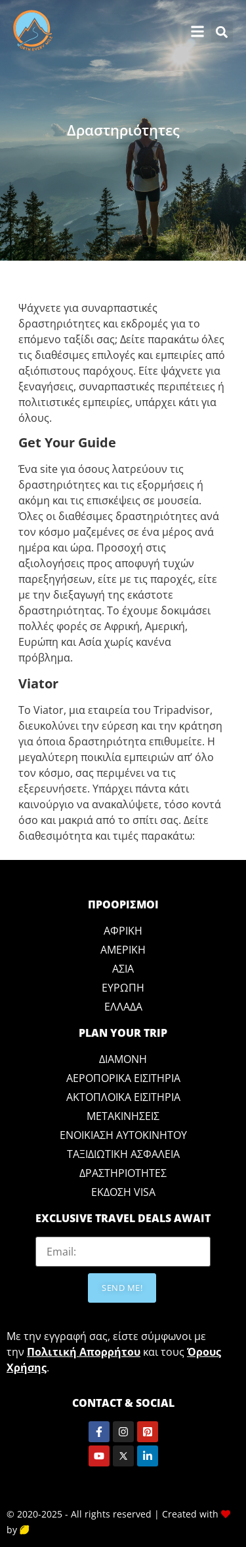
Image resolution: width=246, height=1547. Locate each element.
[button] (222, 32)
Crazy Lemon (54, 1529)
